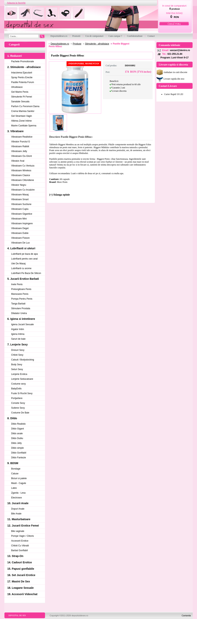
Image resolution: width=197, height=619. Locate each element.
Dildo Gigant (17, 428)
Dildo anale (17, 433)
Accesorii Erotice (19, 540)
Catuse (14, 473)
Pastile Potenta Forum (22, 82)
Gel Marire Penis (19, 92)
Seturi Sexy (17, 369)
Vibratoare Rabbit (20, 146)
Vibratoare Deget (20, 228)
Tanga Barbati (18, 303)
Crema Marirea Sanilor (22, 111)
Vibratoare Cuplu (19, 209)
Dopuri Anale (17, 508)
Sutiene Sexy (18, 408)
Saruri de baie (18, 339)
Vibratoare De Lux (20, 242)
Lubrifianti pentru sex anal (24, 258)
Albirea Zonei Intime (21, 120)
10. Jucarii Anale (17, 503)
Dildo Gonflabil (18, 452)
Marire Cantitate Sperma (23, 125)
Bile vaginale (17, 531)
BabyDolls (16, 388)
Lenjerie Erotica (19, 374)
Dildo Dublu (17, 438)
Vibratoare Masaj (20, 194)
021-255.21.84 (174, 54)
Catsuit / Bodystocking (22, 359)
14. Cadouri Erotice (19, 562)
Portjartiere (17, 398)
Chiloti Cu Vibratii (20, 545)
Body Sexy (16, 364)
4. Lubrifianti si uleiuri (21, 248)
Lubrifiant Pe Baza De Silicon (26, 273)
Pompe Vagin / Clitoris (22, 536)
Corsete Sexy (18, 403)
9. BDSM (12, 463)
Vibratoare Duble (19, 233)
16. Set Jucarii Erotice (21, 575)
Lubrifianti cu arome (21, 268)
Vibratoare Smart (20, 199)
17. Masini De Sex (18, 581)
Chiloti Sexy (17, 355)
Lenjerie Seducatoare (22, 379)
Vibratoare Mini (19, 218)
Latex (14, 488)
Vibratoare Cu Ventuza (22, 165)
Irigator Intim (17, 329)
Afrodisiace (17, 87)
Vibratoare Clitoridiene (22, 180)
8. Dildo (12, 418)
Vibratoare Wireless (21, 170)
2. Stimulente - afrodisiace (24, 67)
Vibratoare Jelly (19, 151)
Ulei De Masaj (18, 263)
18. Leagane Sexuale (20, 587)
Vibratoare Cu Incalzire (23, 189)
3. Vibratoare (15, 131)
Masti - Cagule (18, 483)
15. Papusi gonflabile (20, 568)
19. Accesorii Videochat (22, 594)
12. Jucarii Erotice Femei (23, 525)
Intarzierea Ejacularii (21, 72)
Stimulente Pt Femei (21, 96)
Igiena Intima (17, 334)
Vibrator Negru (18, 185)
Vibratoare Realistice (22, 136)
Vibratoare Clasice (20, 175)
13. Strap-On (15, 556)
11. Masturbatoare (18, 519)
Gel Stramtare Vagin (21, 116)
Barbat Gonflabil (19, 550)
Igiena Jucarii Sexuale (22, 324)
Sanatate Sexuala (20, 101)
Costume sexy (18, 383)
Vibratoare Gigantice (21, 213)
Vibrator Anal (17, 161)
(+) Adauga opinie (59, 194)
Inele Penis (17, 284)
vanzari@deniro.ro (180, 50)
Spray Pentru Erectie (22, 77)
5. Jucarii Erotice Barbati (23, 278)
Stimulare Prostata (20, 308)
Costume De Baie (20, 412)
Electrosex (16, 497)
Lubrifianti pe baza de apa (24, 254)
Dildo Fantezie (18, 457)
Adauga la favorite (16, 3)
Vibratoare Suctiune (21, 204)
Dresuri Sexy (17, 350)
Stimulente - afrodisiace (97, 43)
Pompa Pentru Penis (21, 298)
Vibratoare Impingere (22, 223)
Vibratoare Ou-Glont (21, 156)
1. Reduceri (14, 55)
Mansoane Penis (19, 294)
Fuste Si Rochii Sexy (22, 393)
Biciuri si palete (19, 478)
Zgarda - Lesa (18, 492)
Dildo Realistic (18, 423)
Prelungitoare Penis (21, 289)
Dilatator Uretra (19, 313)
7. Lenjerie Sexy (17, 344)
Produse (77, 43)
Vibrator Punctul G (20, 141)
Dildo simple (17, 448)
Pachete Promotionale (22, 61)
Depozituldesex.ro (60, 43)
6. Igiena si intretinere (21, 318)
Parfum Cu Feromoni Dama (25, 106)
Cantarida (186, 615)
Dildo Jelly (16, 443)
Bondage (15, 468)
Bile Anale (16, 513)
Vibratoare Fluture (20, 238)
